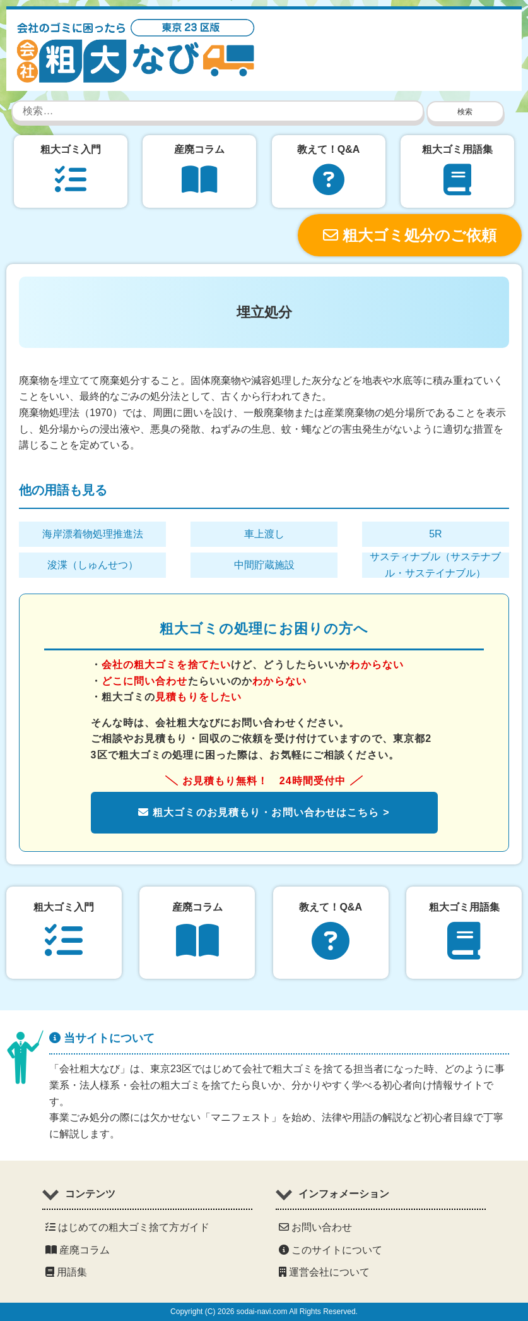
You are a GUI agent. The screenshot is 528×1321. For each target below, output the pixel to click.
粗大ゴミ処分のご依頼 (409, 235)
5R (435, 534)
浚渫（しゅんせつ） (92, 564)
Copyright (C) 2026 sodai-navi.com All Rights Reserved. (264, 1311)
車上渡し (264, 534)
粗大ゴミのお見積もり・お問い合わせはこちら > (263, 812)
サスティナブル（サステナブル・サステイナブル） (435, 565)
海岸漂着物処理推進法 (92, 534)
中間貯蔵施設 (264, 564)
